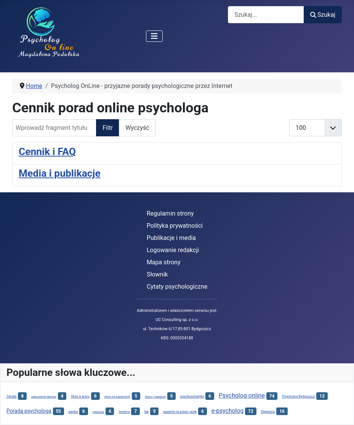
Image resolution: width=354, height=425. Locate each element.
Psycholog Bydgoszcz (298, 396)
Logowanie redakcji (173, 250)
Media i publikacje (60, 173)
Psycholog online (242, 395)
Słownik (157, 274)
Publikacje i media (171, 237)
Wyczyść (137, 127)
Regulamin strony (170, 213)
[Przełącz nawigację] (154, 36)
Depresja (268, 411)
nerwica (124, 412)
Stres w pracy (80, 396)
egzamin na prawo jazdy (180, 412)
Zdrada (11, 396)
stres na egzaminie (117, 396)
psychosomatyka (192, 396)
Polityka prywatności (175, 225)
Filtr (108, 127)
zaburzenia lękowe (43, 396)
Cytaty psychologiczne (177, 286)
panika (73, 412)
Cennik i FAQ (47, 151)
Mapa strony (164, 262)
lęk (146, 412)
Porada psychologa (28, 411)
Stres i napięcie (155, 396)
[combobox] (266, 14)
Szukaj (322, 14)
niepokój (98, 412)
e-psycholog (227, 410)
